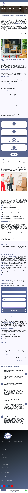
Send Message (14, 310)
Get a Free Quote (3, 490)
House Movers (3, 449)
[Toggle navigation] (26, 4)
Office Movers (3, 452)
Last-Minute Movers (4, 459)
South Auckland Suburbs (5, 472)
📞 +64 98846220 (14, 1)
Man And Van (3, 454)
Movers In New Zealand (5, 464)
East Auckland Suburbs (5, 470)
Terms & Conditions (14, 491)
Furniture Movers (4, 451)
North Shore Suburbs (4, 467)
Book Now (14, 154)
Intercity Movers (4, 457)
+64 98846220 (5, 354)
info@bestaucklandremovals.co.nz (8, 355)
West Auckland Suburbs (5, 469)
